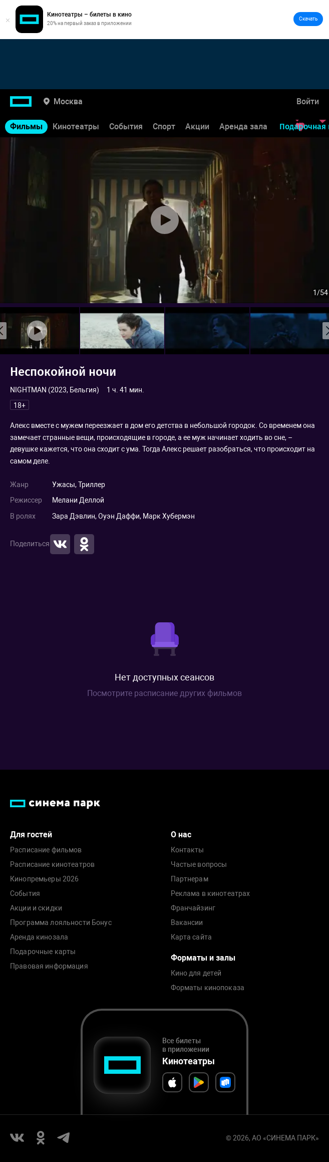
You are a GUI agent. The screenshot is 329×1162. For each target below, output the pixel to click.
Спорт (164, 126)
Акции (197, 126)
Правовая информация (49, 966)
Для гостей (31, 834)
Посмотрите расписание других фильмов (164, 693)
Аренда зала (243, 126)
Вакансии (187, 922)
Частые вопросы (199, 864)
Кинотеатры (76, 126)
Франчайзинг (193, 908)
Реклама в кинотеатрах (210, 893)
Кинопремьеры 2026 (44, 879)
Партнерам (189, 879)
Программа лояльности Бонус (61, 922)
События (126, 126)
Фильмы (26, 126)
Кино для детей (196, 973)
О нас (181, 834)
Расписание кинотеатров (52, 864)
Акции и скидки (36, 908)
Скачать (308, 19)
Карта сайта (191, 937)
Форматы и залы (203, 958)
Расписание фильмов (46, 850)
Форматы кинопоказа (208, 988)
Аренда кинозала (39, 937)
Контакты (187, 850)
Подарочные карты (43, 952)
